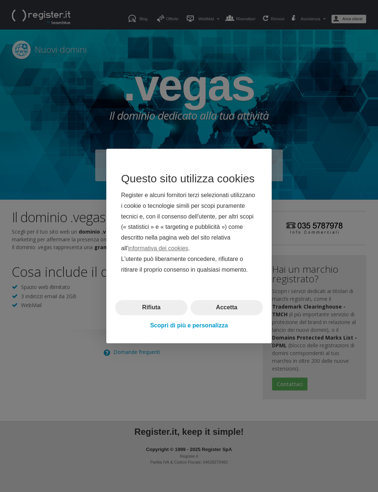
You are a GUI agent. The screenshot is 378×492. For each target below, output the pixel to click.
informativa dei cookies (158, 248)
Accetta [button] (226, 307)
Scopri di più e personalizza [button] (189, 325)
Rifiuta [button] (151, 307)
